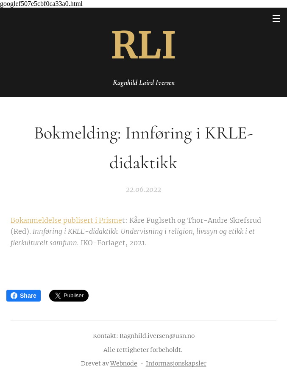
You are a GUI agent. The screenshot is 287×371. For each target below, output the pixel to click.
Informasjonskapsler (176, 363)
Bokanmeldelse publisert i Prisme (66, 220)
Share (23, 295)
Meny (276, 18)
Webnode (123, 363)
